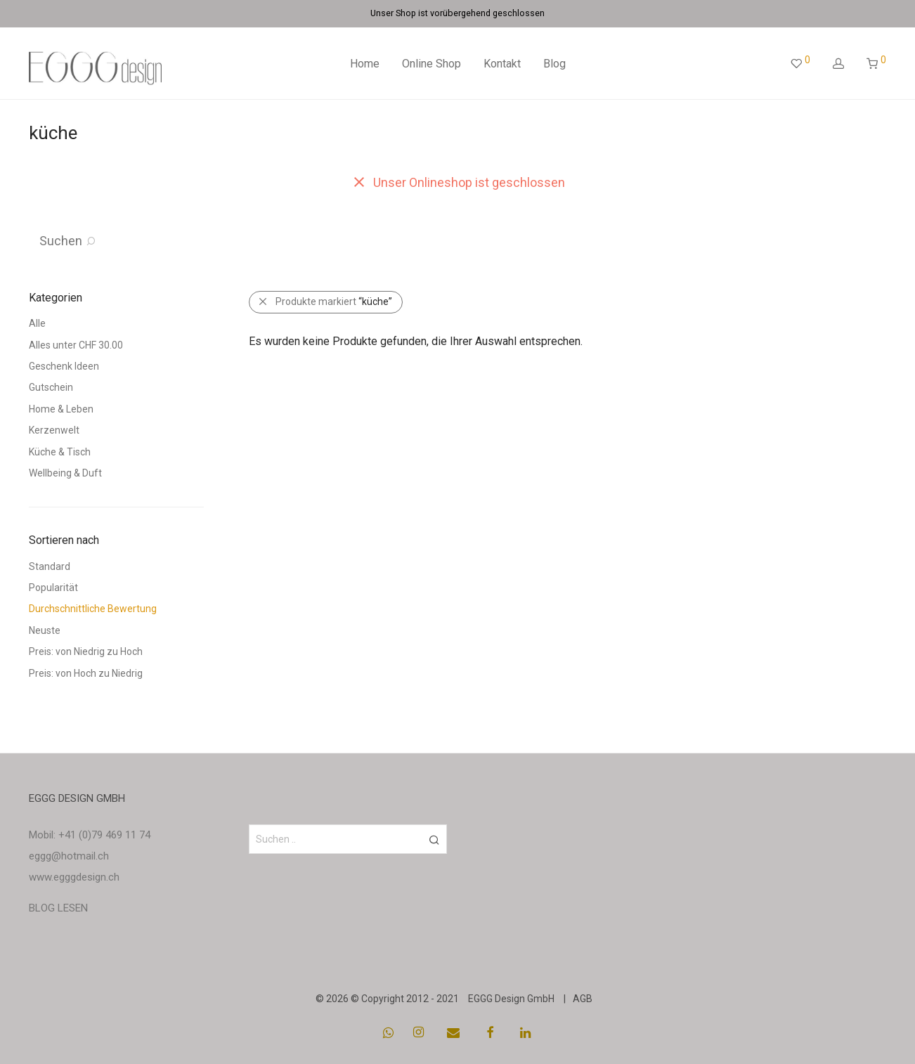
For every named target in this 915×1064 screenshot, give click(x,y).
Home (364, 63)
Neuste (44, 630)
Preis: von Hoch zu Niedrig (86, 673)
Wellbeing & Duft (65, 473)
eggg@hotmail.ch (69, 856)
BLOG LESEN (58, 908)
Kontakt (502, 63)
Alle (37, 323)
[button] (434, 839)
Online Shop (431, 63)
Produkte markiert (333, 301)
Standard (49, 566)
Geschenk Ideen (64, 366)
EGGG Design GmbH (511, 998)
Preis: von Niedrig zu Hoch (86, 651)
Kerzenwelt (54, 430)
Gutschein (51, 387)
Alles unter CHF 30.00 (76, 345)
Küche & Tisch (60, 452)
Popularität (53, 587)
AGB (582, 998)
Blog (554, 63)
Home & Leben (61, 409)
